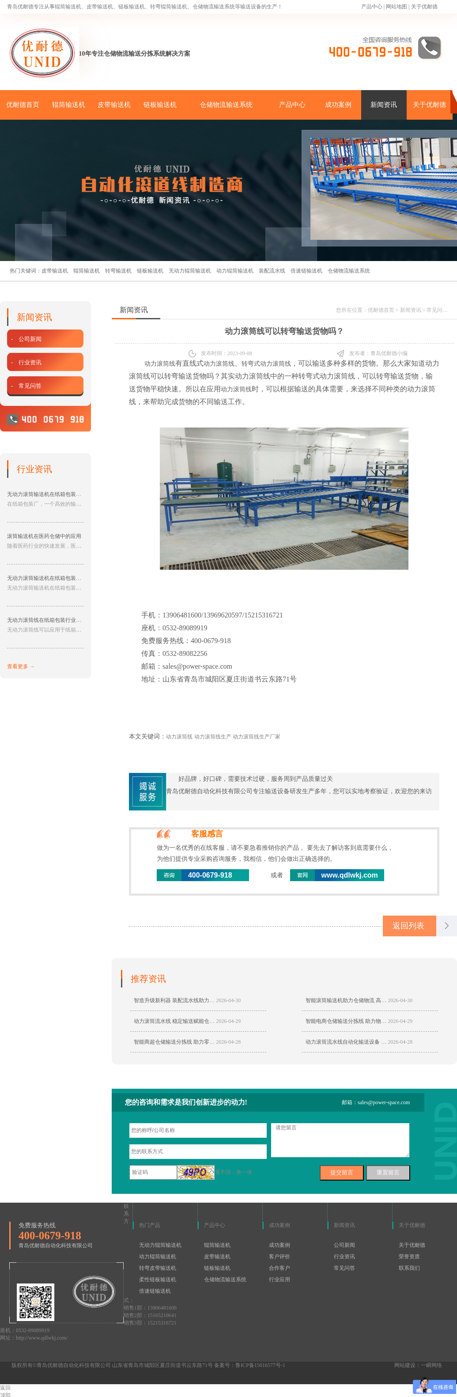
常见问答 (437, 310)
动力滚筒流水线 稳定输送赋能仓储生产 (179, 1021)
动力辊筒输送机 (234, 271)
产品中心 (371, 7)
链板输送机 (160, 104)
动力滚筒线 (159, 363)
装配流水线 (272, 271)
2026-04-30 (228, 1000)
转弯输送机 (118, 271)
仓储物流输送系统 (226, 104)
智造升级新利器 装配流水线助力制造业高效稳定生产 (195, 1000)
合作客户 (279, 1268)
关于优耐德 (424, 7)
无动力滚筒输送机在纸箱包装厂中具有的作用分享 (65, 578)
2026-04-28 (228, 1042)
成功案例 (338, 104)
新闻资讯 (383, 104)
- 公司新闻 (26, 339)
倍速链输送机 (306, 271)
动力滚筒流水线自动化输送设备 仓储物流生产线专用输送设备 (378, 1042)
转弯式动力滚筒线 (266, 363)
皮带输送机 (114, 104)
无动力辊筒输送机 (190, 271)
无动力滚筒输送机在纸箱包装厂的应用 (52, 494)
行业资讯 (344, 1256)
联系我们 (409, 1268)
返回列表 (408, 925)
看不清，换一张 (233, 1172)
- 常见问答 (26, 385)
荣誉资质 (409, 1256)
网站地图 (396, 7)
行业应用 (279, 1279)
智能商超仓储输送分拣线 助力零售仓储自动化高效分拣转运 (203, 1042)
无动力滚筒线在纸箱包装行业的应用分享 (54, 620)
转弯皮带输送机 (157, 1268)
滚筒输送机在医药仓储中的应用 (44, 536)
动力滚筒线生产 (212, 737)
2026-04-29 (228, 1021)
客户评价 (279, 1256)
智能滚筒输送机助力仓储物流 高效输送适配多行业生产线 (372, 1000)
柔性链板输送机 (157, 1279)
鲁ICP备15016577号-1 (260, 1365)
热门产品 (149, 1225)
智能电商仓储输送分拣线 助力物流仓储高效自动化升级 (370, 1021)
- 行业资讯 (26, 362)
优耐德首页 (22, 104)
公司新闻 (344, 1245)
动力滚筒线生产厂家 (256, 737)
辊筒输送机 (68, 104)
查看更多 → (21, 666)
